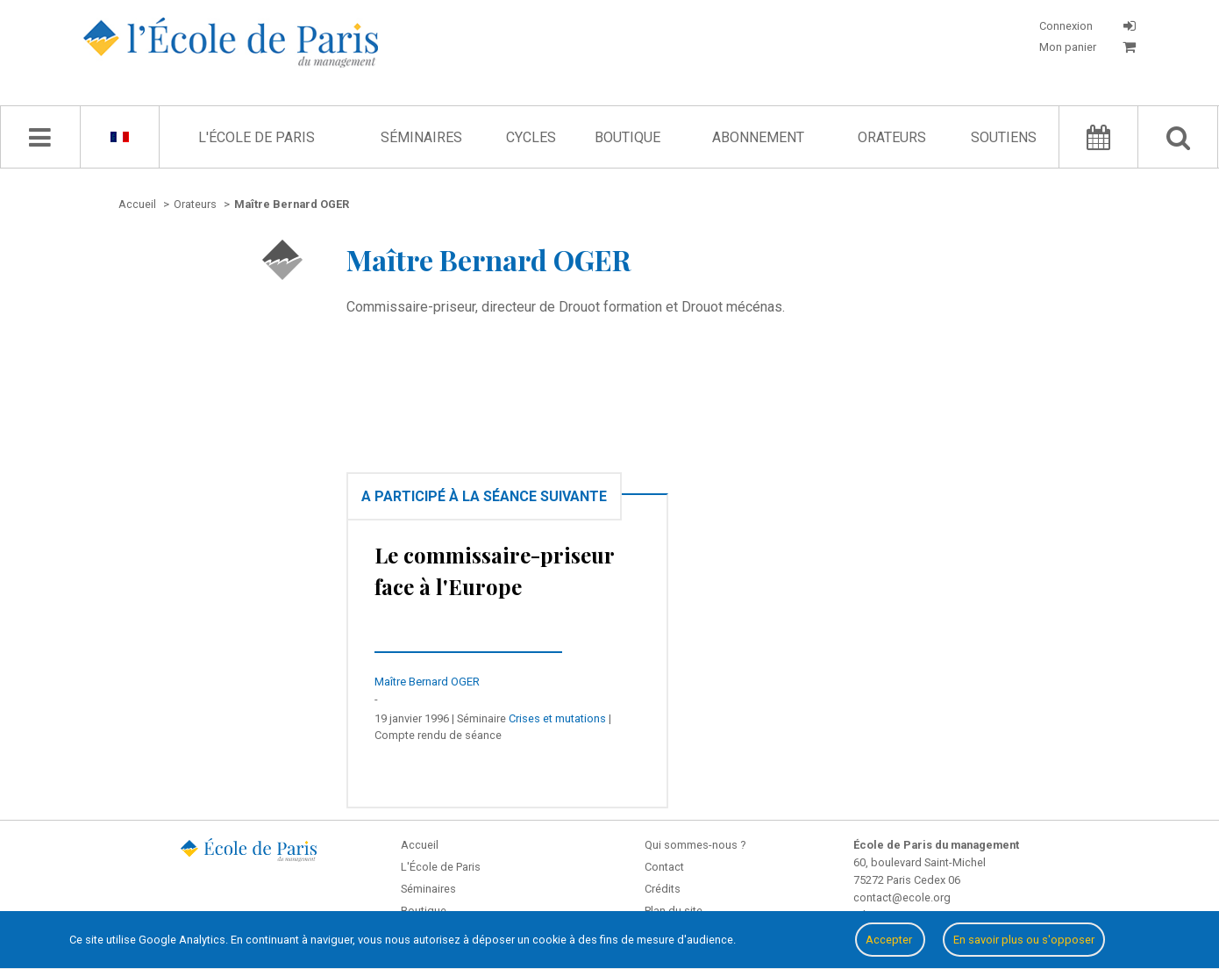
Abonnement (758, 137)
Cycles (531, 137)
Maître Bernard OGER (427, 681)
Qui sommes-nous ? (695, 844)
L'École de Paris (256, 137)
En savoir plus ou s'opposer (1023, 939)
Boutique (627, 137)
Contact (664, 866)
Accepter (890, 939)
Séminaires (421, 137)
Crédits (663, 888)
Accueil (419, 844)
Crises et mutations (557, 718)
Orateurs (892, 137)
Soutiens (1004, 137)
